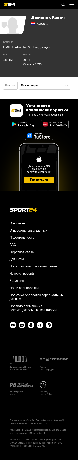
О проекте (17, 223)
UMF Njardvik (12, 47)
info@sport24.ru (41, 433)
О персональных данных (28, 230)
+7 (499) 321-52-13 (42, 423)
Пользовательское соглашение (33, 266)
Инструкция (39, 179)
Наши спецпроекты (24, 288)
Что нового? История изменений (44, 114)
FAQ (13, 244)
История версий (22, 273)
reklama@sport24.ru (41, 430)
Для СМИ (17, 259)
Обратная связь (22, 252)
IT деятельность (22, 237)
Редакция (17, 280)
